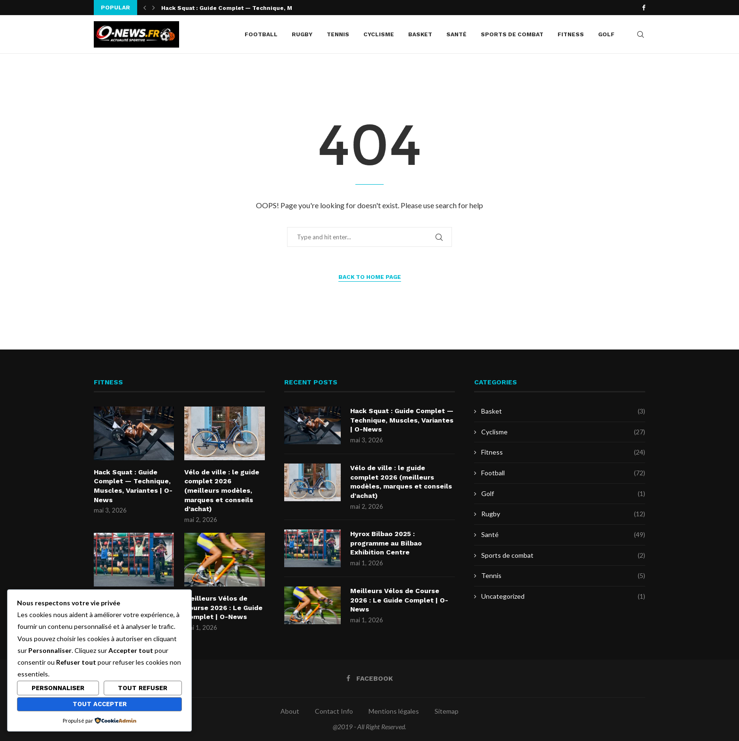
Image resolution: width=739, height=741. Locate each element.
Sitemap (447, 711)
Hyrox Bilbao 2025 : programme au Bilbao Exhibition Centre (386, 543)
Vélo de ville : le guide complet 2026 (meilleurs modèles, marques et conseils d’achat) (221, 490)
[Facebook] (643, 7)
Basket (420, 34)
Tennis (338, 34)
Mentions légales (394, 711)
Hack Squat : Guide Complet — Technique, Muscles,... (240, 8)
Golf (606, 34)
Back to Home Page (369, 277)
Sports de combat (512, 34)
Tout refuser (142, 688)
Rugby (302, 34)
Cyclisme (378, 34)
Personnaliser (58, 688)
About (289, 711)
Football (261, 34)
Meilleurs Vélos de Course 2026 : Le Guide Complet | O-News (223, 607)
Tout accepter (100, 704)
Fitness (571, 34)
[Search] (640, 34)
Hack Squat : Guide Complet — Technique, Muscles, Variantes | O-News (133, 486)
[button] (144, 7)
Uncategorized (563, 596)
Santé (456, 34)
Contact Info (334, 711)
